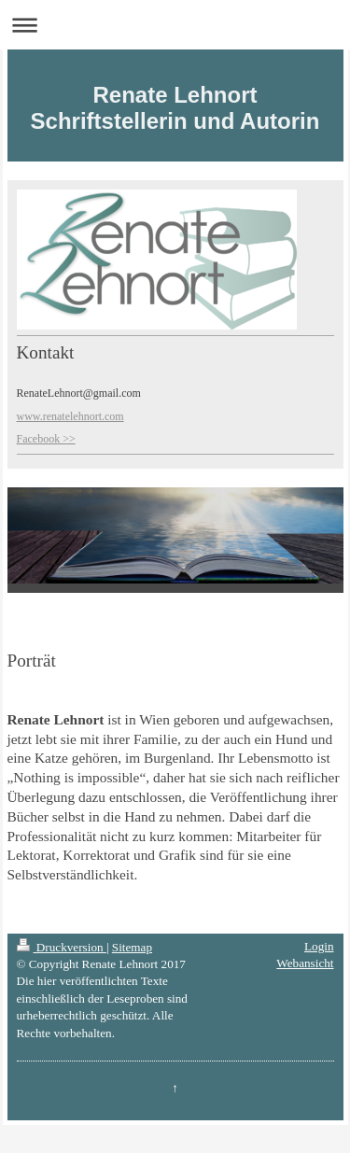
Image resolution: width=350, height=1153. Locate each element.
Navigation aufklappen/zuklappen (175, 25)
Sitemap (132, 947)
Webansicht (304, 963)
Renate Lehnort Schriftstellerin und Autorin (175, 108)
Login (319, 946)
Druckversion (61, 947)
